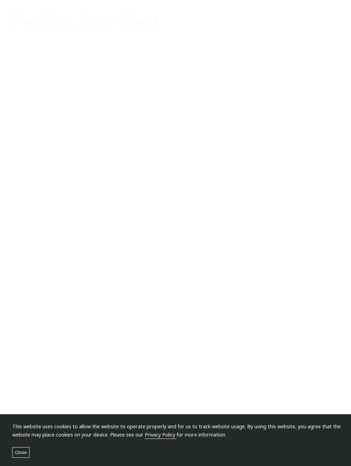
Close (21, 452)
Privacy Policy (161, 434)
